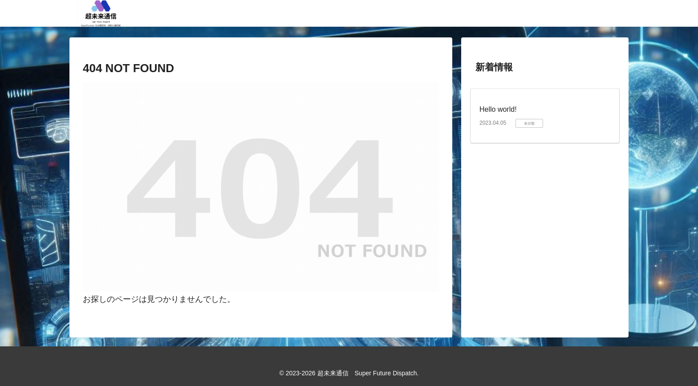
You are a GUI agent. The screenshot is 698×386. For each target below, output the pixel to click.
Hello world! (498, 109)
